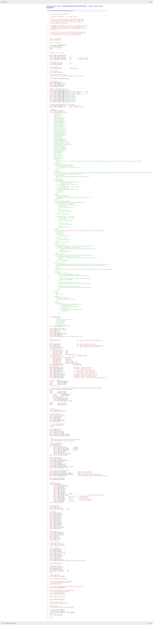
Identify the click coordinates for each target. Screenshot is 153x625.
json (151, 623)
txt (148, 623)
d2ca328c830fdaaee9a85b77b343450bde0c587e (74, 6)
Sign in (150, 2)
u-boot (59, 6)
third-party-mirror (51, 6)
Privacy (10, 623)
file (72, 10)
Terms (14, 623)
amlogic (95, 6)
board (90, 6)
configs (100, 6)
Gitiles (7, 623)
